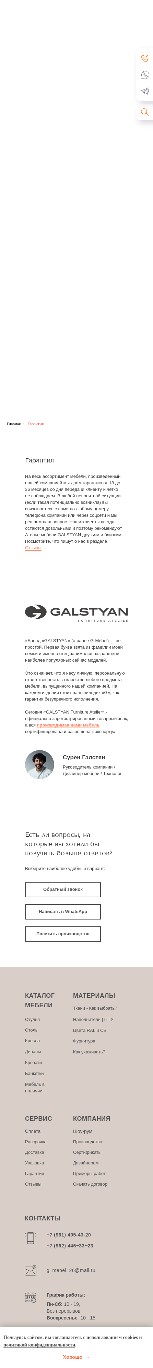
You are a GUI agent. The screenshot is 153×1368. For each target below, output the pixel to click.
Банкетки (34, 1073)
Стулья (32, 1019)
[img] (39, 764)
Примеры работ (89, 1173)
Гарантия (34, 1173)
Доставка (34, 1152)
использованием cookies (112, 1337)
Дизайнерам (85, 1162)
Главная (14, 424)
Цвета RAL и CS (89, 1030)
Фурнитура (84, 1041)
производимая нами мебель (68, 725)
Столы (31, 1030)
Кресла (32, 1040)
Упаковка (34, 1162)
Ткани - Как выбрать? (95, 1008)
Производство (87, 1141)
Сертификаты (87, 1152)
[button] (145, 58)
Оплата (32, 1131)
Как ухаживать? (89, 1051)
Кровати (33, 1062)
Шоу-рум (82, 1131)
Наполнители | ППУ (93, 1019)
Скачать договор (90, 1184)
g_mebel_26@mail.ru (71, 1270)
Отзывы (33, 547)
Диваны (33, 1051)
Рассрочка (36, 1141)
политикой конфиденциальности (39, 1345)
